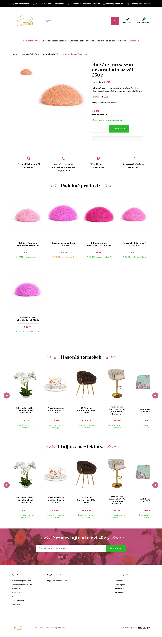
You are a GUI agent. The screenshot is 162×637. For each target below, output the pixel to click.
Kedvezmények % (31, 41)
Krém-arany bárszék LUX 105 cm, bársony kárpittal (117, 410)
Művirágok (73, 41)
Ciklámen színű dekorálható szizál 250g (99, 244)
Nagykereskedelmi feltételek (58, 581)
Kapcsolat (16, 588)
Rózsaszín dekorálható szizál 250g (63, 244)
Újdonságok (133, 41)
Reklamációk (17, 592)
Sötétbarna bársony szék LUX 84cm (86, 410)
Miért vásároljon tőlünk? (21, 581)
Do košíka (120, 129)
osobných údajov (88, 557)
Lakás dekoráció (88, 41)
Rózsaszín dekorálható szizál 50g (134, 244)
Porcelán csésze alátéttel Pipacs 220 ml (56, 410)
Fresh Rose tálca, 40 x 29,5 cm (147, 410)
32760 (107, 82)
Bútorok (122, 41)
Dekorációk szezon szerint (54, 41)
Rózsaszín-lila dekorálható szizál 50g (27, 318)
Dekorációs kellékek (107, 41)
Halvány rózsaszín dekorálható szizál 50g (27, 244)
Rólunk (14, 596)
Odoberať (116, 548)
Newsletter (16, 604)
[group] (27, 398)
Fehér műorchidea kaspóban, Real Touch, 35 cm (25, 410)
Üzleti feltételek (18, 600)
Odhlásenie (99, 557)
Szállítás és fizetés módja (22, 585)
